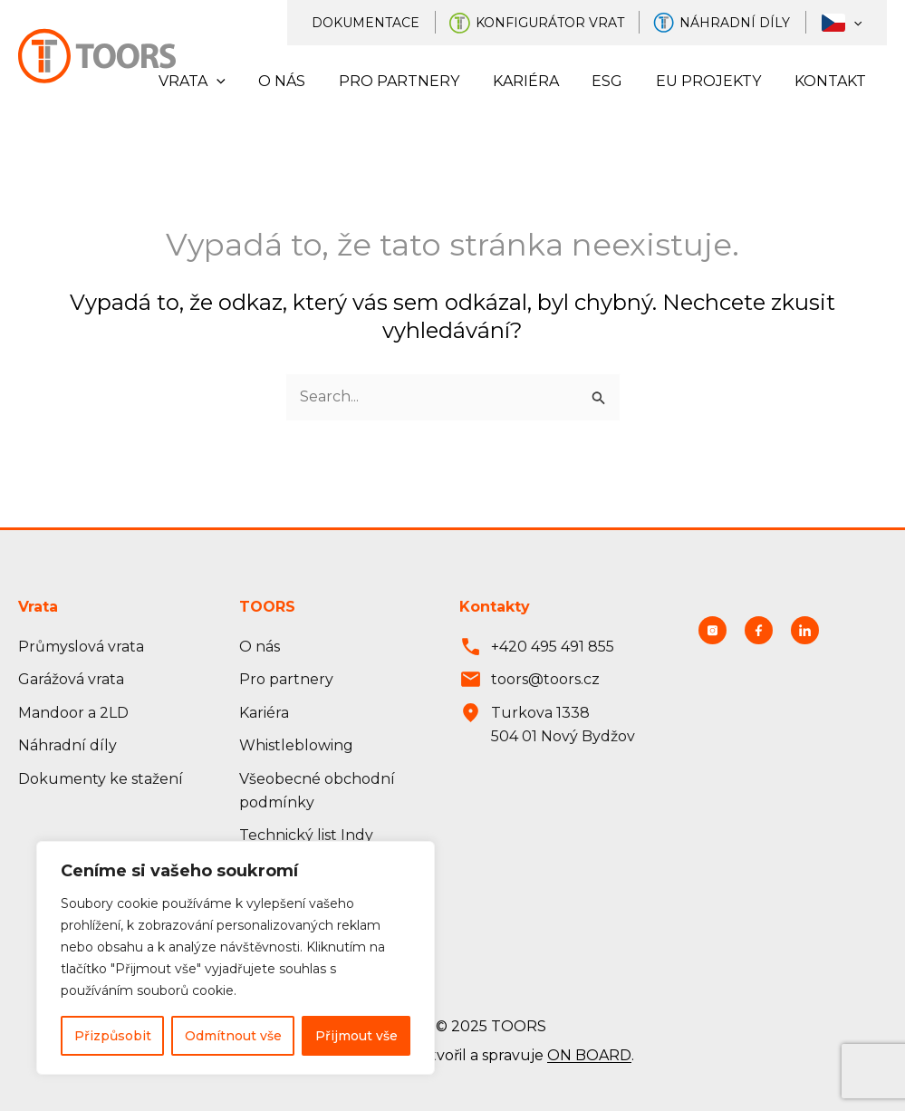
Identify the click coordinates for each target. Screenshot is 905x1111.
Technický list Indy (306, 835)
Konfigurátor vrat (562, 22)
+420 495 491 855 (552, 646)
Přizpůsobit (112, 1036)
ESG (617, 81)
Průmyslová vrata (81, 646)
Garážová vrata (71, 679)
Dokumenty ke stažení (100, 778)
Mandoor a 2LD (73, 712)
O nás (305, 81)
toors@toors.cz (545, 679)
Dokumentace (382, 22)
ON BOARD (589, 1056)
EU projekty (714, 81)
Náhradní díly (744, 22)
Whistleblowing (296, 745)
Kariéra (540, 81)
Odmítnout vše (233, 1036)
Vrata (219, 81)
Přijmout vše (356, 1036)
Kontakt (832, 81)
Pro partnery (418, 81)
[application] (857, 22)
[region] (235, 958)
